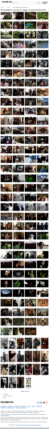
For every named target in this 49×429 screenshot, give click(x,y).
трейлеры (3, 406)
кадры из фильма (7, 395)
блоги (28, 406)
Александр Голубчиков (32, 414)
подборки (39, 406)
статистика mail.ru (21, 407)
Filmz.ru (25, 412)
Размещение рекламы (35, 425)
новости (10, 406)
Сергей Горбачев (5, 415)
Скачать (6, 20)
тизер (4, 397)
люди (33, 406)
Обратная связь (25, 425)
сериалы (23, 406)
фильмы (16, 406)
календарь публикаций (7, 407)
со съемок (5, 394)
